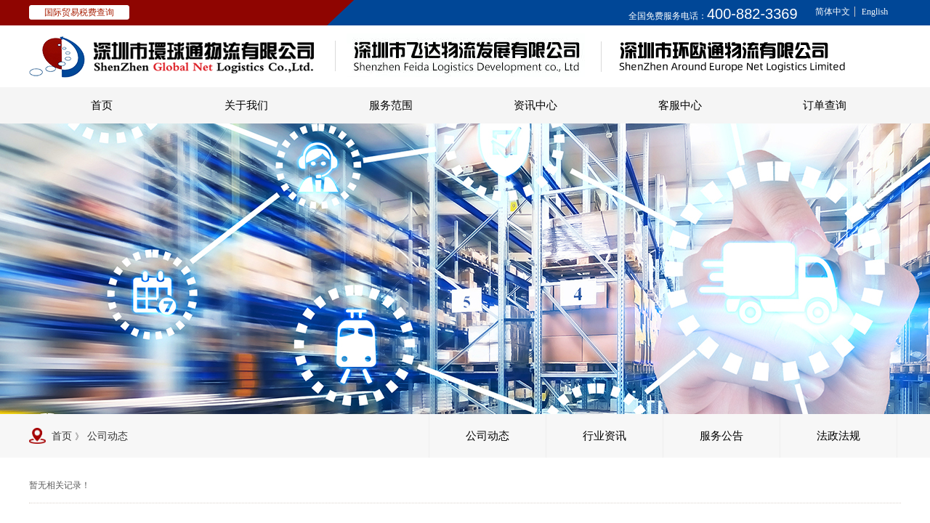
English (875, 12)
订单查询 (824, 105)
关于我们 (246, 105)
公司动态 (107, 436)
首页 (102, 105)
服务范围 (391, 105)
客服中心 (680, 105)
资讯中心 (535, 105)
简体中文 (832, 12)
